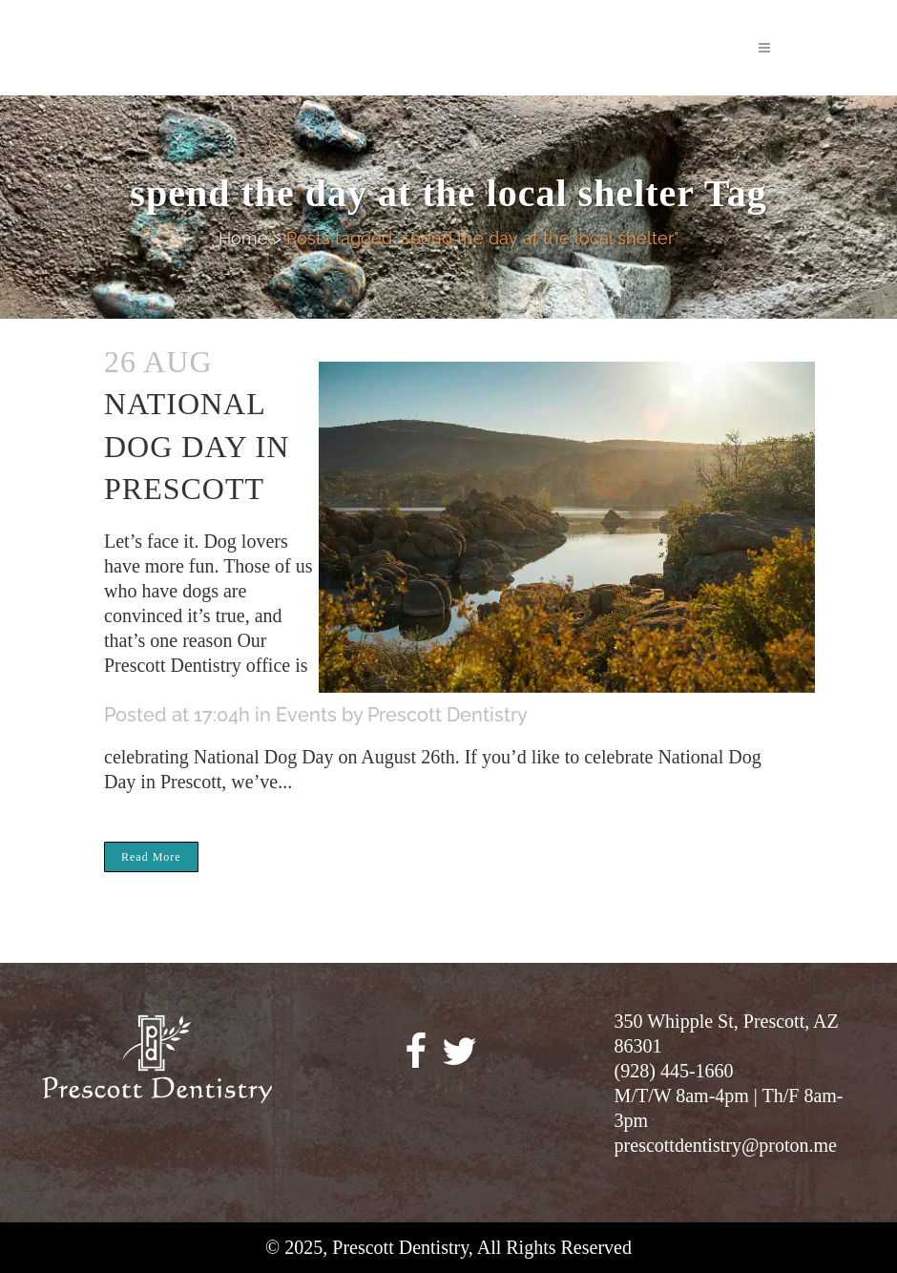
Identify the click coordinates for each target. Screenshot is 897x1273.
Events (306, 714)
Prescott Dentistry (447, 714)
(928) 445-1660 (674, 1070)
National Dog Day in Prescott (196, 446)
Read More (151, 857)
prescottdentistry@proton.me (726, 1145)
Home (243, 238)
